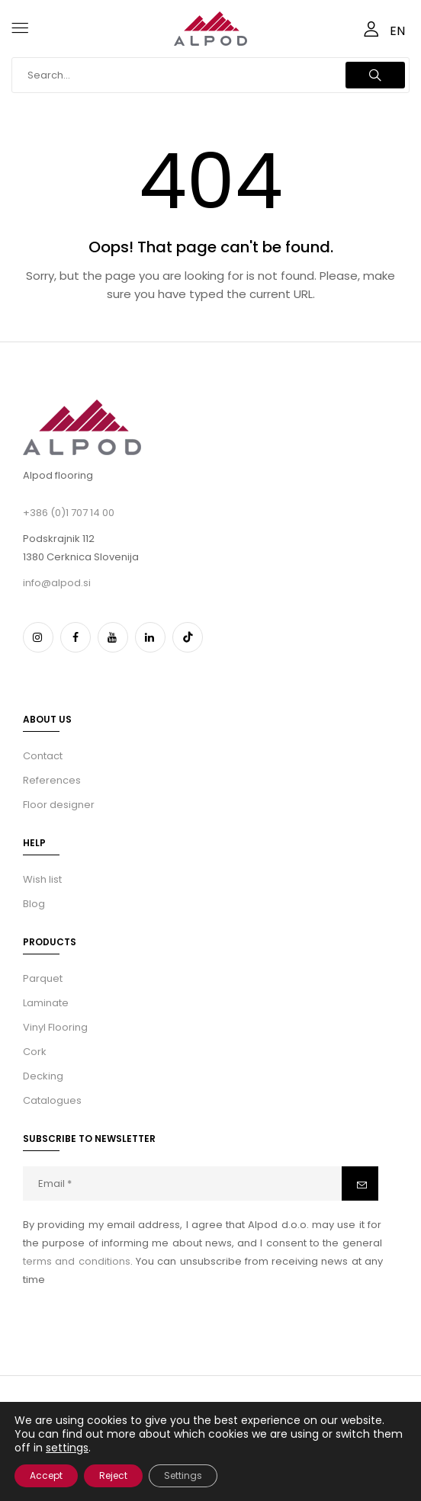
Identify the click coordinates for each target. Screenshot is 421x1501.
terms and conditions (76, 1261)
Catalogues (52, 1100)
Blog (34, 903)
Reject (113, 1475)
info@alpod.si (57, 583)
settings (67, 1447)
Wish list (42, 879)
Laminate (46, 1003)
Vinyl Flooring (55, 1027)
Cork (35, 1051)
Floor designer (59, 804)
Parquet (43, 978)
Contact (43, 756)
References (52, 780)
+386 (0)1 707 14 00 (68, 512)
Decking (43, 1076)
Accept (46, 1475)
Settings (183, 1475)
